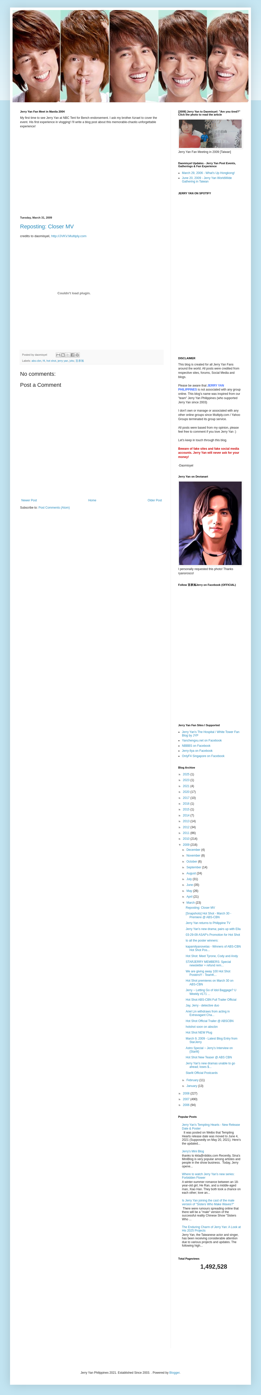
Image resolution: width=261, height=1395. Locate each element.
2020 (186, 792)
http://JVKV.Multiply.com (69, 236)
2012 (186, 827)
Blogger (174, 1372)
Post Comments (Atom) (54, 507)
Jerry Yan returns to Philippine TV (208, 923)
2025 (186, 774)
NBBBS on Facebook (196, 746)
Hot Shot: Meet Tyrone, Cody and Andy (212, 956)
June (190, 885)
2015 (186, 809)
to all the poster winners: (202, 940)
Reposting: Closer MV (47, 226)
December (193, 850)
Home (92, 500)
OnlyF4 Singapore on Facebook (203, 756)
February (192, 1080)
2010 (186, 839)
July (189, 879)
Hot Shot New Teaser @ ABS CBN (209, 1057)
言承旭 (80, 360)
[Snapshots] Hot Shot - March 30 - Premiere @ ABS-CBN (208, 915)
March (191, 902)
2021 (186, 786)
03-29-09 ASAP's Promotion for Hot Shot (213, 935)
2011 (186, 833)
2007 (186, 1099)
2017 (186, 798)
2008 (186, 1093)
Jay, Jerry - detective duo (202, 1005)
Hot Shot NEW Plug (199, 1032)
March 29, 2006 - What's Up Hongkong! (208, 173)
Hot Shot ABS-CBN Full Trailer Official (211, 999)
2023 (186, 780)
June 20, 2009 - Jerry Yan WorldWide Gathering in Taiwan (207, 179)
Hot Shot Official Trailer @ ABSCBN (210, 1021)
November (193, 855)
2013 (186, 821)
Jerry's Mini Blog (193, 1151)
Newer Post (29, 500)
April (189, 896)
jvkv (72, 360)
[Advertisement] (209, 1309)
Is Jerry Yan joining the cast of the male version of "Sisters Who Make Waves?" (208, 1202)
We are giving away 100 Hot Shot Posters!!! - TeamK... (208, 973)
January (192, 1086)
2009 (186, 845)
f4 (44, 360)
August (191, 873)
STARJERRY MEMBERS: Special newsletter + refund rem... (208, 963)
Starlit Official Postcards (202, 1073)
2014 (186, 815)
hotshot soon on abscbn (202, 1027)
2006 (186, 1105)
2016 (186, 803)
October (192, 861)
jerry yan (63, 360)
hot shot (51, 360)
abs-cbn (36, 360)
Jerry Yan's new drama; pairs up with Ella (213, 929)
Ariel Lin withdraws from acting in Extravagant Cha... (208, 1013)
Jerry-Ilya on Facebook (197, 751)
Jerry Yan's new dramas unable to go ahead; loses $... (210, 1065)
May (189, 891)
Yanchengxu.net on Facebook (202, 740)
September (194, 867)
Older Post (155, 500)
